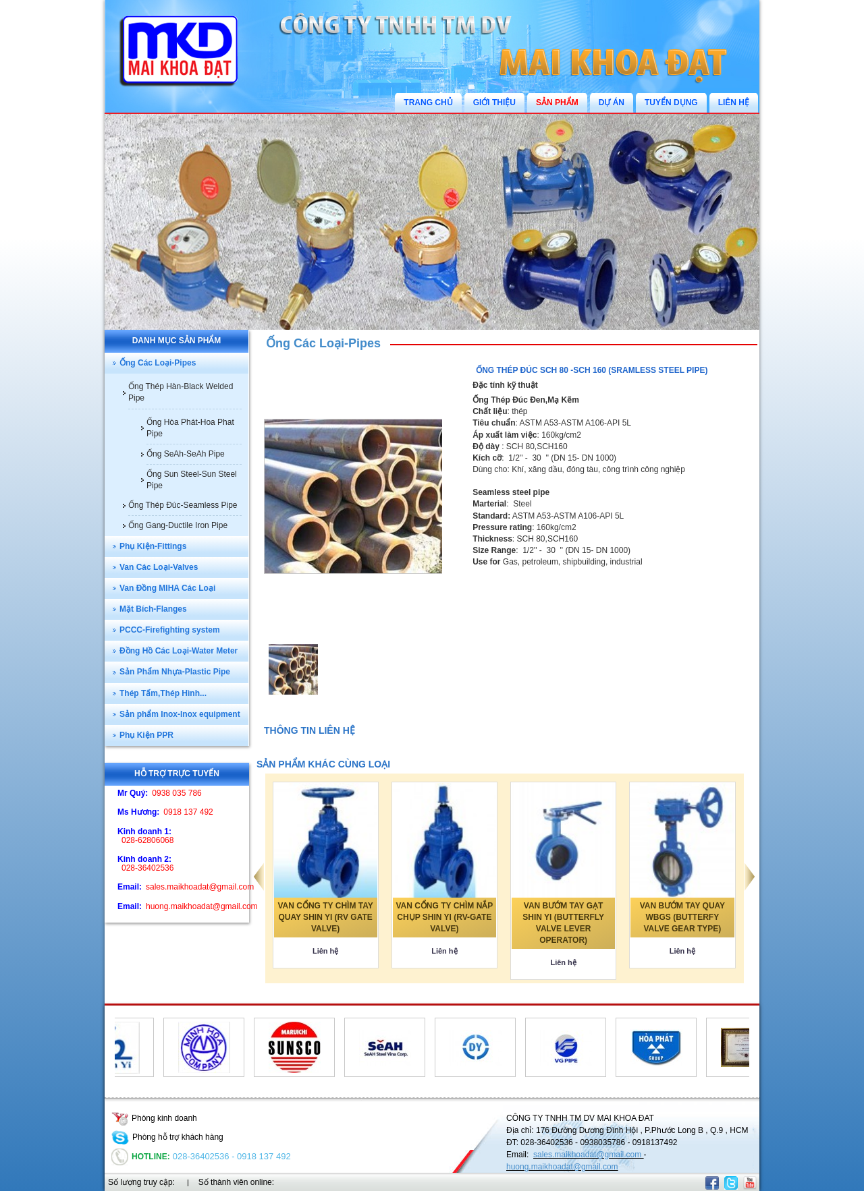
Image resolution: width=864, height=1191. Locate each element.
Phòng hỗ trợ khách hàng (167, 1137)
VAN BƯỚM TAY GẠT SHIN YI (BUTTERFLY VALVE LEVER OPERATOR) (563, 923)
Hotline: (140, 1156)
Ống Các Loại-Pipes (323, 343)
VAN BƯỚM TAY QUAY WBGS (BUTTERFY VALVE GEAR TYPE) (682, 917)
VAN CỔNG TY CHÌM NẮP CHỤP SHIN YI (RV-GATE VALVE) (444, 917)
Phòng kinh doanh (154, 1118)
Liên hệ (325, 951)
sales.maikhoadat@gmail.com (588, 1154)
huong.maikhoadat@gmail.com (562, 1166)
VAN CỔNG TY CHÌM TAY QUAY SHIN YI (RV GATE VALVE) (325, 917)
